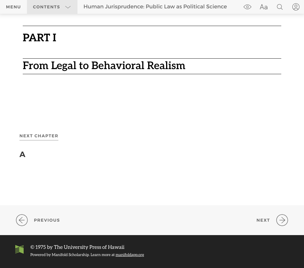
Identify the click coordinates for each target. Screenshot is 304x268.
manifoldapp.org (129, 254)
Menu (13, 7)
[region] (152, 57)
